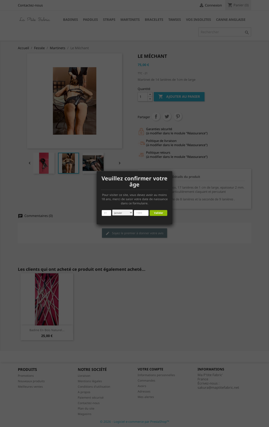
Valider (158, 213)
